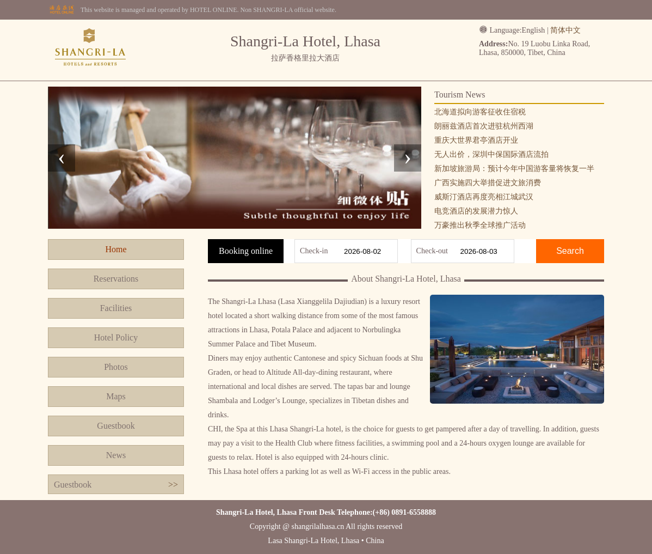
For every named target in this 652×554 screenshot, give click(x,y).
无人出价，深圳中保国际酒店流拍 (491, 154)
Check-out (432, 251)
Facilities (116, 308)
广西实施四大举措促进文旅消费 (487, 183)
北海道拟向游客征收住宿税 (480, 112)
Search (570, 250)
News (116, 455)
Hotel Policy (116, 337)
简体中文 (565, 30)
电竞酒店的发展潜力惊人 (476, 211)
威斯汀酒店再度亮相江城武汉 (483, 197)
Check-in (314, 251)
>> (173, 484)
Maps (116, 396)
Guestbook (115, 425)
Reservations (116, 278)
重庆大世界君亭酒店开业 (476, 140)
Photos (116, 367)
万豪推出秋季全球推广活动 (480, 225)
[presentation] (61, 158)
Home (115, 249)
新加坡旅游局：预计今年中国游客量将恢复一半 (514, 169)
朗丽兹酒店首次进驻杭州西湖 (483, 126)
